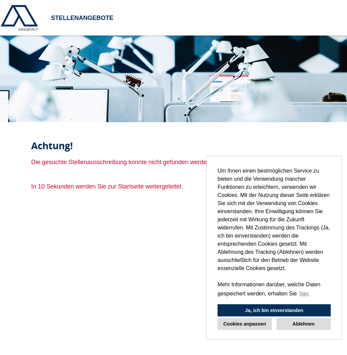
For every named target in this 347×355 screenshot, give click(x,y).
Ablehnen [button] (303, 324)
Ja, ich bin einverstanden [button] (274, 310)
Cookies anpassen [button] (244, 324)
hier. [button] (305, 293)
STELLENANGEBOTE (82, 18)
